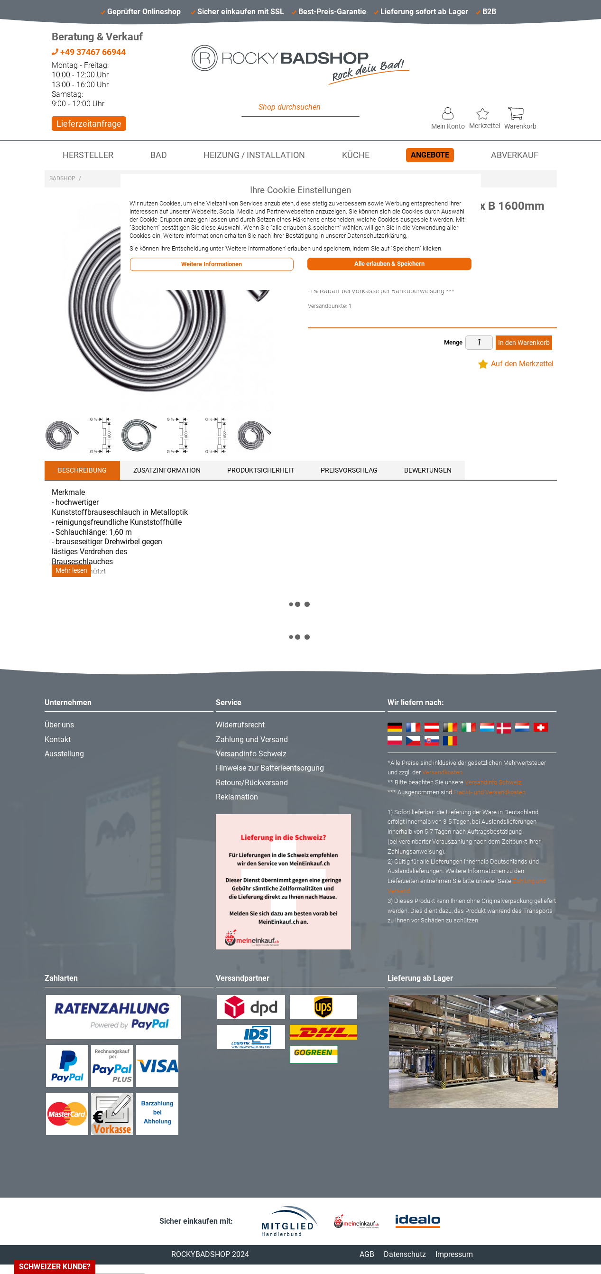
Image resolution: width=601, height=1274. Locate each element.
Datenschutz (405, 1254)
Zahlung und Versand (252, 739)
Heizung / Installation (254, 155)
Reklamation (237, 796)
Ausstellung (64, 753)
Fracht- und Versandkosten (489, 792)
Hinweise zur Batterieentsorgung (270, 767)
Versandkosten (442, 772)
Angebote (430, 154)
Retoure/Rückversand (252, 782)
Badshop (62, 178)
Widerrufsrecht (240, 724)
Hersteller (88, 155)
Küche (356, 155)
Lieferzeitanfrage (88, 124)
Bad (158, 155)
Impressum (454, 1254)
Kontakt (58, 739)
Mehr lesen (71, 571)
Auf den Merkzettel (522, 363)
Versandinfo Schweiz (251, 753)
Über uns (59, 724)
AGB (367, 1254)
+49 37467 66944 (89, 52)
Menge (453, 342)
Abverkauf (514, 155)
